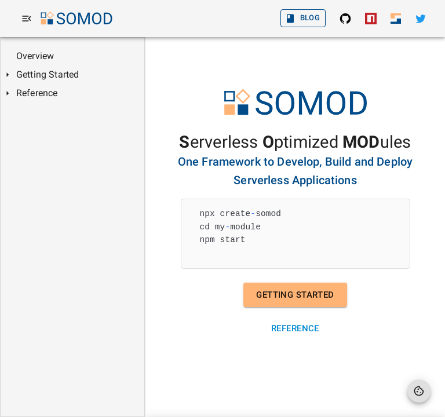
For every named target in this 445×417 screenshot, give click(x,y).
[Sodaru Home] (396, 18)
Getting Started (294, 295)
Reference (295, 328)
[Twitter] (420, 18)
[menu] (26, 18)
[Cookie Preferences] (419, 391)
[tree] (72, 75)
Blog (303, 18)
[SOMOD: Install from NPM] (370, 18)
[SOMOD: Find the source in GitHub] (345, 18)
